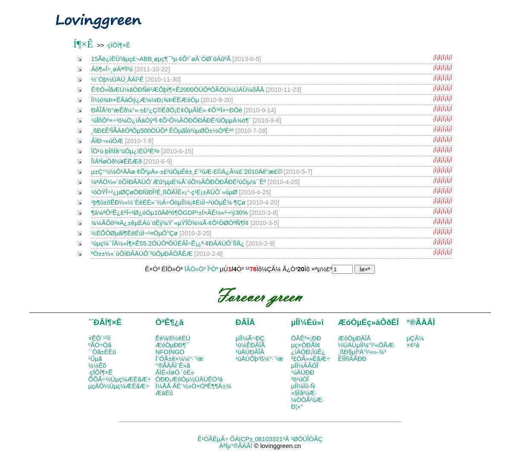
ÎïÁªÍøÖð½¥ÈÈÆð (116, 161)
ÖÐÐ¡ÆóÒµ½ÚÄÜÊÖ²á (188, 379)
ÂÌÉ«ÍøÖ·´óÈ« (174, 372)
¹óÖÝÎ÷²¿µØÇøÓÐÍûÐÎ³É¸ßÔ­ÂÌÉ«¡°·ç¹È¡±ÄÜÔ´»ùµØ (164, 192)
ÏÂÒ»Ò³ (195, 269)
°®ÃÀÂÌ (421, 322)
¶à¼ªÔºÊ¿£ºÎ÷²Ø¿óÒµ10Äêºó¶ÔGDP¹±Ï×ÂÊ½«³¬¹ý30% (169, 212)
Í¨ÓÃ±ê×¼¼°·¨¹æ (179, 358)
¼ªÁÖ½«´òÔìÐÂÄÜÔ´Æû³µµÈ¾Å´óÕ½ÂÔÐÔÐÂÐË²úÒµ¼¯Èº (178, 182)
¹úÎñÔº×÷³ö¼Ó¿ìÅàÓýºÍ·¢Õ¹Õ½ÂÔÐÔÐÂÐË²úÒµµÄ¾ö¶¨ (171, 120)
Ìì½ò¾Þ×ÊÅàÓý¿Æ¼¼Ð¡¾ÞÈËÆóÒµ (145, 100)
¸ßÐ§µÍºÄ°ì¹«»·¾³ (362, 352)
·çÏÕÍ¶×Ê (118, 45)
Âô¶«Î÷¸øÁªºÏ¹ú (112, 69)
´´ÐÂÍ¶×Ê (105, 322)
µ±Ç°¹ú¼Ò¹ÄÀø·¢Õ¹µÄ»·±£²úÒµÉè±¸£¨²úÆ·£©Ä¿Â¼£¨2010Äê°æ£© (186, 171)
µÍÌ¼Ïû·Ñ (303, 386)
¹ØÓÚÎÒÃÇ (306, 439)
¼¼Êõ (97, 365)
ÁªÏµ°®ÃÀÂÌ (235, 445)
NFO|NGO (169, 352)
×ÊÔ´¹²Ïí (99, 338)
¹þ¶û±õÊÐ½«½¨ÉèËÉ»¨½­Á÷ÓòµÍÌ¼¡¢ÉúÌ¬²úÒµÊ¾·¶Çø (168, 202)
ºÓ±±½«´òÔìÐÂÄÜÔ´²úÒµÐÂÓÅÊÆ (142, 253)
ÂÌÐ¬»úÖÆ (107, 141)
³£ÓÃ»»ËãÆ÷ (310, 358)
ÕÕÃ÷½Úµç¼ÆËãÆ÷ (119, 379)
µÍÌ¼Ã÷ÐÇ (249, 338)
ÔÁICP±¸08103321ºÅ (259, 439)
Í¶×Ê (83, 44)
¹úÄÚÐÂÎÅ (249, 352)
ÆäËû (164, 393)
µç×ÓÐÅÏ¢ (305, 345)
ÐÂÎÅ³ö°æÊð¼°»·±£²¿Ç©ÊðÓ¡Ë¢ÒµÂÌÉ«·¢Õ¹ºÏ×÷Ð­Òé (166, 110)
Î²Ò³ (212, 269)
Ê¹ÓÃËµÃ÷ (213, 439)
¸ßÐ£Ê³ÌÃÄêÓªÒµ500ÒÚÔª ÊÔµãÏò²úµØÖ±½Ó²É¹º (162, 130)
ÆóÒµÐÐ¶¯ (172, 345)
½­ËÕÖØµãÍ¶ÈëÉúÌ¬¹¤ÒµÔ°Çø (134, 233)
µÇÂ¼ (415, 338)
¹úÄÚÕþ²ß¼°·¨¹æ (259, 358)
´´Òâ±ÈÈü (102, 352)
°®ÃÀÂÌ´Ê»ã (172, 365)
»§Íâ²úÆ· (304, 393)
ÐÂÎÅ (245, 322)
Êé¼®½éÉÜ (172, 338)
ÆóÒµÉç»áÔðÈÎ (368, 322)
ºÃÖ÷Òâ (99, 345)
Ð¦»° (297, 406)
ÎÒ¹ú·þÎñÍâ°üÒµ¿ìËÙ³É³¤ (125, 151)
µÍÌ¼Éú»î (307, 322)
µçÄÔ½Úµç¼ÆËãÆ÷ (118, 386)
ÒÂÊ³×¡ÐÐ (306, 338)
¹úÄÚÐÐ (302, 372)
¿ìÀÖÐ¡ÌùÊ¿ (308, 352)
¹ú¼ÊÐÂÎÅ (250, 345)
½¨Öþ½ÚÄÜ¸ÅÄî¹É (117, 79)
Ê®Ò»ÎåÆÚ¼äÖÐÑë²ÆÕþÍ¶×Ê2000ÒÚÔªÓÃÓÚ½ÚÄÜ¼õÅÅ (177, 89)
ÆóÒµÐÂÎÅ (354, 338)
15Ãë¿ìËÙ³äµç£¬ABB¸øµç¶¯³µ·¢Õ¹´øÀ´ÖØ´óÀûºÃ (161, 59)
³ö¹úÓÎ (300, 379)
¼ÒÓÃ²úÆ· (307, 399)
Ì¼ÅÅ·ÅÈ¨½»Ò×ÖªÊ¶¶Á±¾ (193, 386)
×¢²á (413, 345)
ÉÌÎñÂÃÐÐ (352, 358)
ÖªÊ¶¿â (169, 322)
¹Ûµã (95, 358)
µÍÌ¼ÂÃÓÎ (304, 365)
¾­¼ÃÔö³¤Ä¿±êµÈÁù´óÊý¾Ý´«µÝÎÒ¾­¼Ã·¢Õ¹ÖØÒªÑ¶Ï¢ (170, 223)
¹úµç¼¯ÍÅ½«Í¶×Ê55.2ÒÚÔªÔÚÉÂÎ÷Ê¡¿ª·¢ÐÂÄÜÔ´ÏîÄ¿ (168, 243)
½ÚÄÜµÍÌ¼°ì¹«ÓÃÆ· (366, 345)
